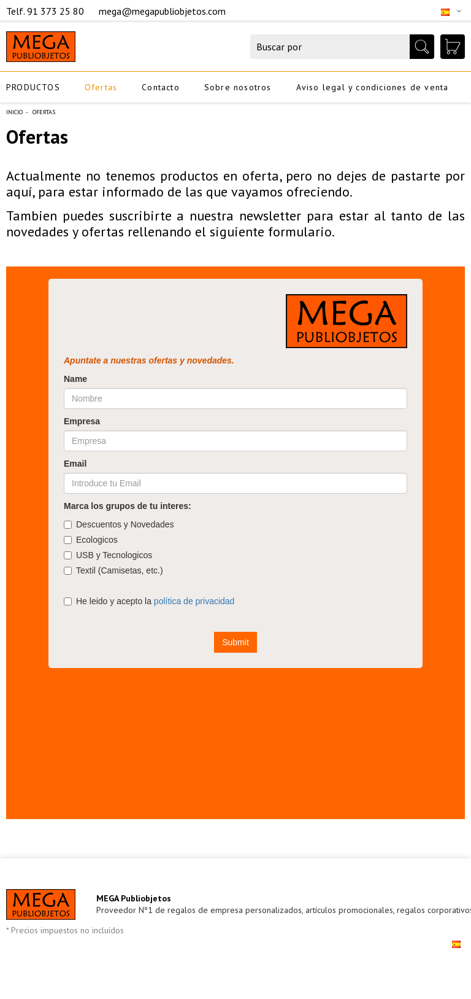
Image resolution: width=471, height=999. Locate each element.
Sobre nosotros (238, 87)
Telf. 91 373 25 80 (46, 11)
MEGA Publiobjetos (133, 898)
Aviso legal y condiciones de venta (372, 87)
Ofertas (101, 87)
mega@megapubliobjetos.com (162, 11)
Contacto (161, 87)
